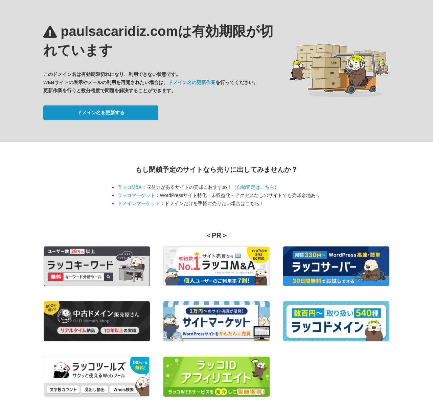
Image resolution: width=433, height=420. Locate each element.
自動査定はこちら (255, 187)
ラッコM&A (129, 187)
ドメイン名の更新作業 (191, 82)
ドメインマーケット (138, 203)
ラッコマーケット (136, 195)
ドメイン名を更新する (100, 112)
